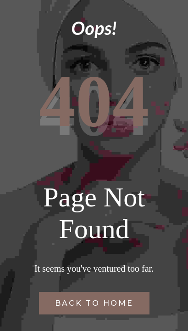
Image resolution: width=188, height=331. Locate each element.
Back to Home (94, 303)
